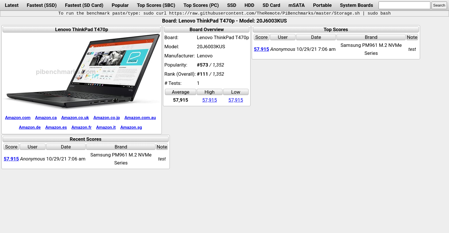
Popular (120, 5)
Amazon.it (106, 127)
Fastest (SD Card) (84, 5)
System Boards (356, 5)
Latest (12, 5)
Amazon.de (30, 127)
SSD (231, 5)
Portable (322, 5)
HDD (249, 5)
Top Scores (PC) (201, 5)
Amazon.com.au (140, 117)
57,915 (209, 100)
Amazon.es (56, 127)
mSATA (297, 5)
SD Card (271, 5)
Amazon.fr (81, 127)
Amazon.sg (131, 127)
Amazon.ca (46, 117)
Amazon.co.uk (75, 117)
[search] (404, 5)
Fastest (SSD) (42, 5)
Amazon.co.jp (106, 117)
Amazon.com (18, 117)
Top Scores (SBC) (156, 5)
